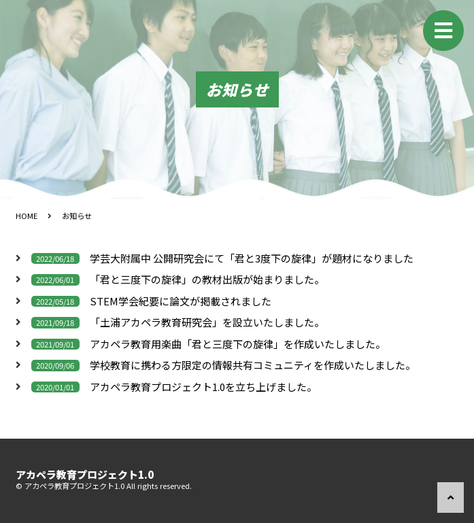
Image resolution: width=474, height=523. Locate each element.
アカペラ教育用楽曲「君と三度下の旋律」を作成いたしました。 (238, 344)
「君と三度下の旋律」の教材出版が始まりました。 (207, 280)
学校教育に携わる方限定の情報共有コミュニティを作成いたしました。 (253, 365)
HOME (26, 215)
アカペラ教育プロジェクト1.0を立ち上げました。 (203, 387)
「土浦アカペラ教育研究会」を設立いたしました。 (207, 322)
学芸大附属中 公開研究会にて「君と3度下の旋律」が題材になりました (251, 259)
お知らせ (77, 215)
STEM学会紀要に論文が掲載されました (180, 301)
